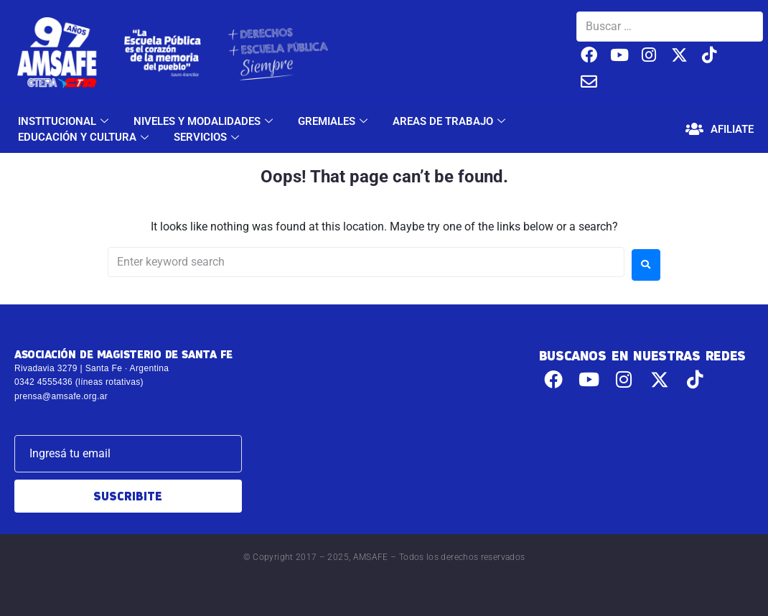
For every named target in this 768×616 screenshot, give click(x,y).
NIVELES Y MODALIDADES (205, 121)
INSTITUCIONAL (65, 121)
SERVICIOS (208, 137)
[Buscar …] (669, 26)
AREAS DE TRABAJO (451, 121)
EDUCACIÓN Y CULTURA (85, 137)
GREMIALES (334, 121)
